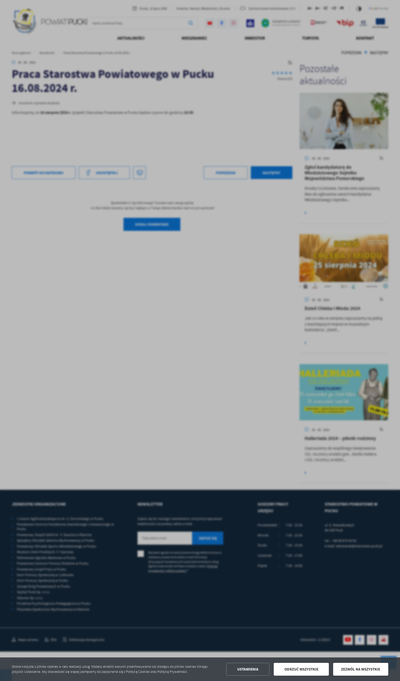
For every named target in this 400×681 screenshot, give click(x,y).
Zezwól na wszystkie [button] (360, 669)
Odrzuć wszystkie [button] (301, 669)
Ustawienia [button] (247, 669)
